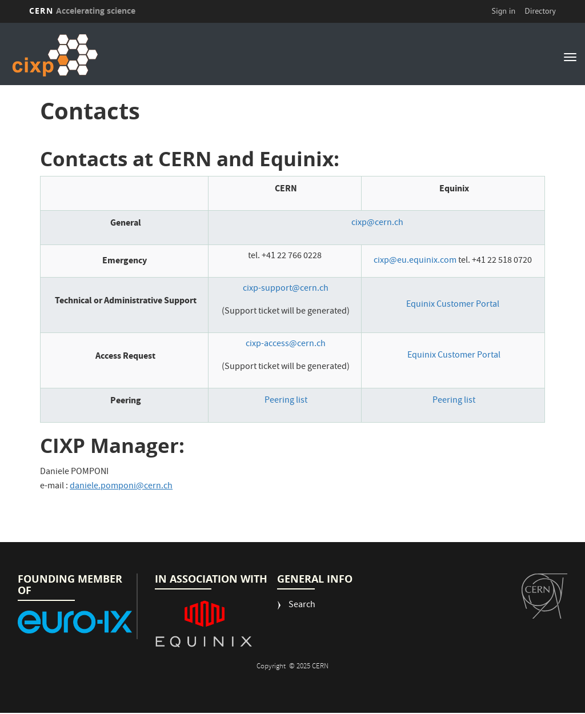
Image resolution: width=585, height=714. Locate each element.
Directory (539, 11)
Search (302, 605)
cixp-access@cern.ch (286, 344)
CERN (82, 10)
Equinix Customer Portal (452, 305)
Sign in (504, 11)
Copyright (272, 666)
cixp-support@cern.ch (285, 289)
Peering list (286, 401)
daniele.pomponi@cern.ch (121, 487)
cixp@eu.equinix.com (415, 261)
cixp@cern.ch (377, 223)
